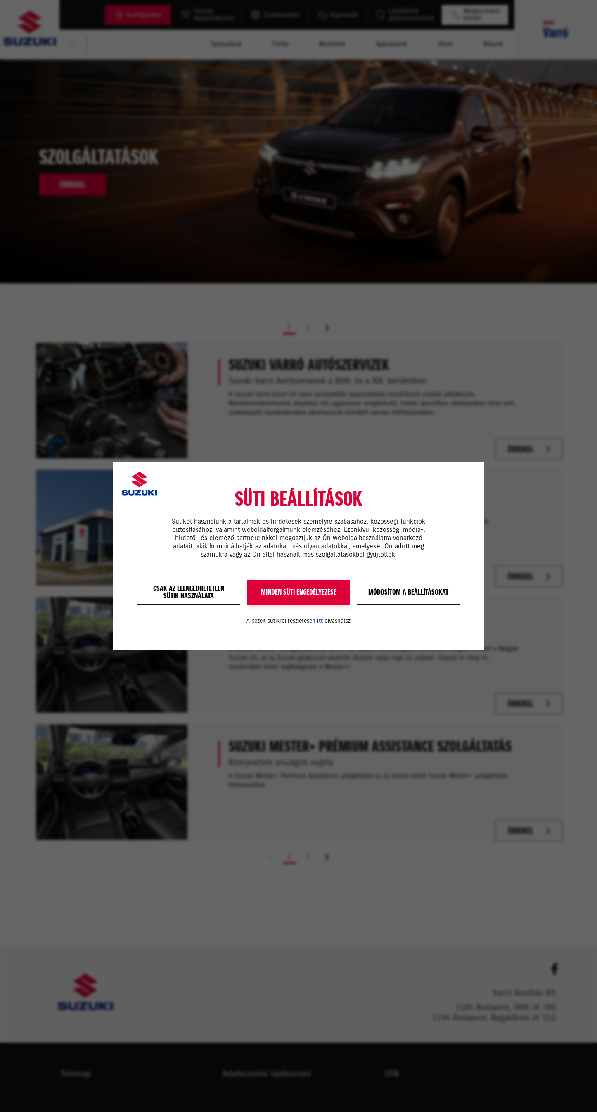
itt (320, 620)
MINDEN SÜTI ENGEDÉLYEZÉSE (298, 592)
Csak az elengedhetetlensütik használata (188, 592)
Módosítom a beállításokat (408, 592)
